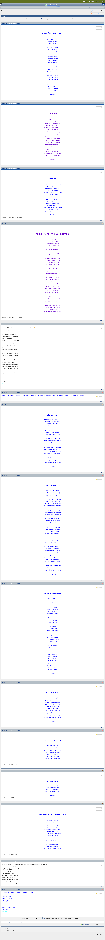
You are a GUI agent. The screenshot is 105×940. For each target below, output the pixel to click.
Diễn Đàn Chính (5, 922)
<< (31, 19)
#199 (101, 320)
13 (36, 19)
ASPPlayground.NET (49, 935)
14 (38, 19)
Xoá (102, 1)
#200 (101, 389)
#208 (101, 858)
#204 (101, 679)
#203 (101, 580)
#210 (101, 917)
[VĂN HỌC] (11, 922)
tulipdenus (5, 323)
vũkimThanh (5, 23)
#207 (101, 801)
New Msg (13, 7)
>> (45, 19)
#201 (101, 401)
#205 (101, 727)
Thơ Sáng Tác (20, 922)
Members (39, 7)
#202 (101, 472)
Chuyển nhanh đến (85, 924)
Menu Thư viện (94, 1)
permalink (18, 23)
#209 (101, 886)
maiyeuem (4, 861)
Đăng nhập (91, 7)
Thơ (15, 922)
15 (41, 19)
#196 (101, 100)
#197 (101, 165)
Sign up (65, 7)
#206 (101, 767)
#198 (101, 220)
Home (85, 1)
